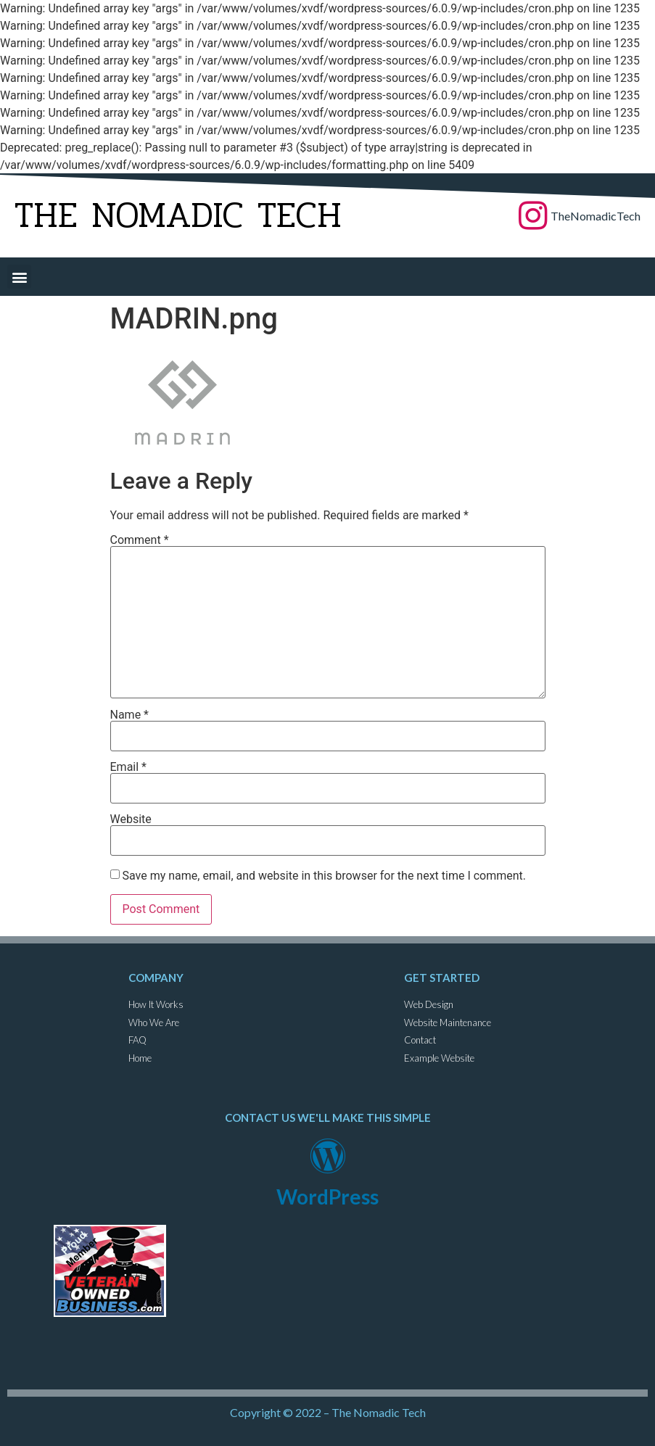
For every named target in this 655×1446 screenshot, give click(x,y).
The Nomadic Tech (178, 215)
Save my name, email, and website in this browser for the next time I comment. (324, 876)
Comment (139, 540)
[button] (19, 277)
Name (129, 715)
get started (441, 977)
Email (128, 767)
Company (156, 977)
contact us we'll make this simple (328, 1117)
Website (131, 819)
